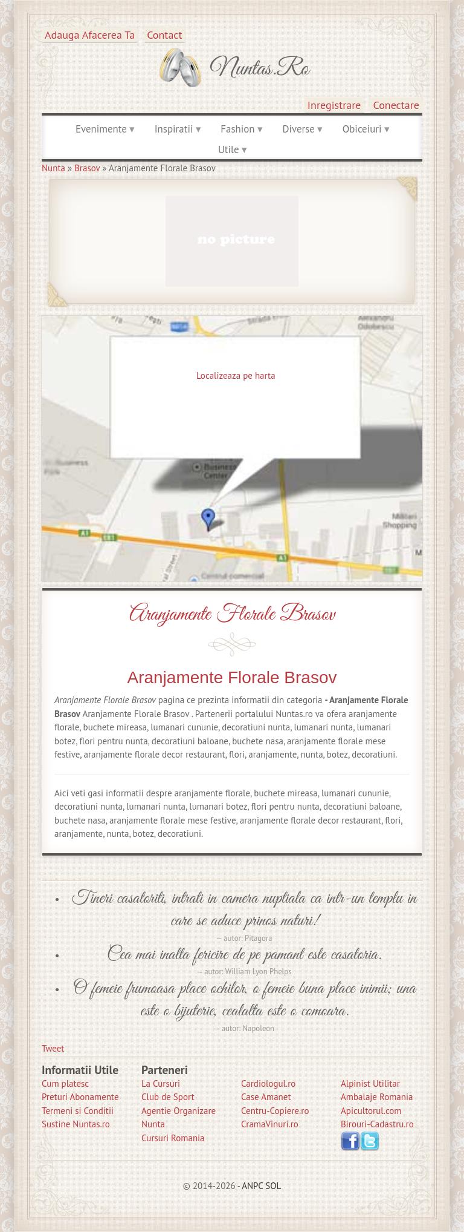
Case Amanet (266, 1097)
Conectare (396, 105)
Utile (228, 149)
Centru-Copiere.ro (275, 1110)
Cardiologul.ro (268, 1083)
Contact (164, 35)
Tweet (53, 1048)
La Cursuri (160, 1083)
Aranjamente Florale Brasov (232, 614)
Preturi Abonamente (80, 1097)
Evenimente (101, 129)
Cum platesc (65, 1083)
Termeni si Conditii (78, 1110)
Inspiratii (174, 129)
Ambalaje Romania (377, 1097)
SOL (273, 1185)
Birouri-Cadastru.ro (377, 1124)
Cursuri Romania (173, 1138)
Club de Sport (168, 1097)
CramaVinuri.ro (269, 1124)
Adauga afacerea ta (90, 35)
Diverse (298, 129)
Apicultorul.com (371, 1110)
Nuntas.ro (259, 69)
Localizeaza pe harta (236, 375)
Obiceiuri (362, 129)
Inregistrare (334, 105)
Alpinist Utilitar (370, 1083)
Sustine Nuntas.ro (76, 1124)
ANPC (252, 1185)
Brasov (87, 168)
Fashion (237, 129)
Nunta (53, 168)
